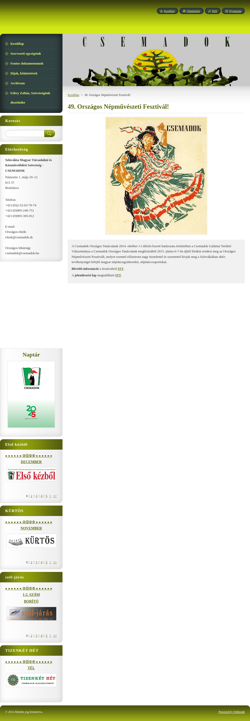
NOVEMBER (31, 528)
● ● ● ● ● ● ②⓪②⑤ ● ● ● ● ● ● (28, 456)
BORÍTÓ (31, 601)
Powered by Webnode (231, 711)
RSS (214, 10)
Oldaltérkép (193, 10)
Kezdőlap (73, 95)
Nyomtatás (235, 10)
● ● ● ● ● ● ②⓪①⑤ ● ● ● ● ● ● (28, 662)
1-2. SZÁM (31, 595)
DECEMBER (31, 462)
